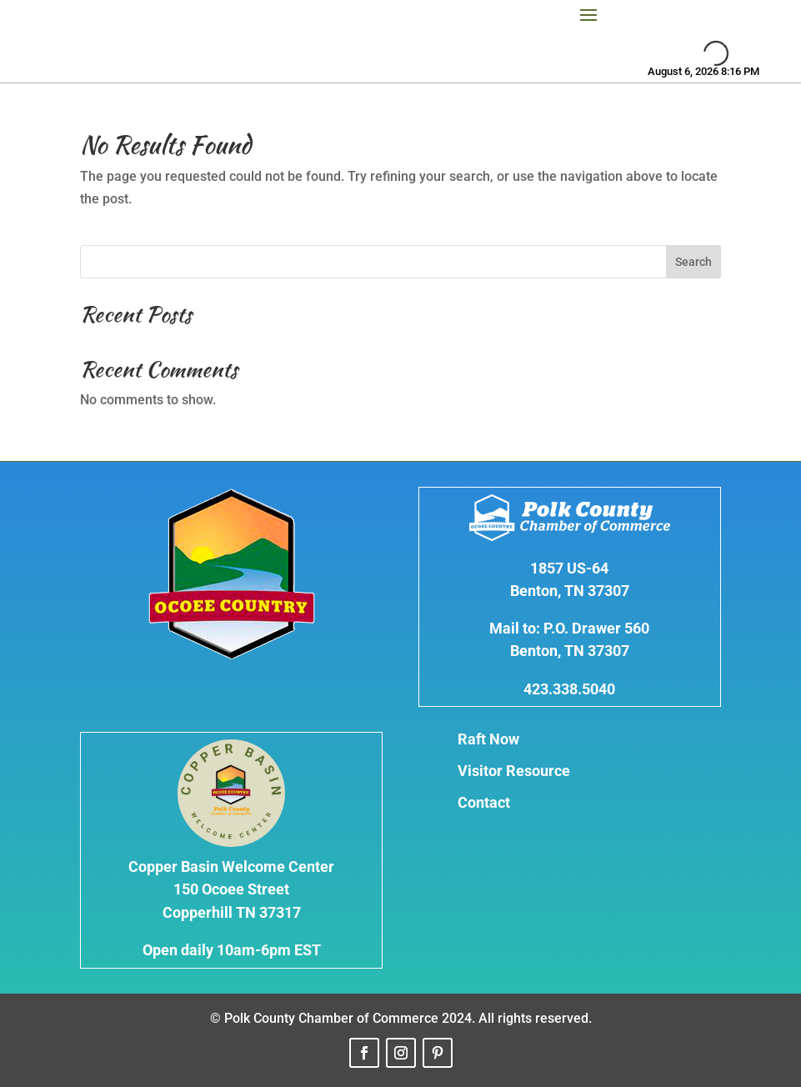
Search (693, 261)
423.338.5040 (569, 689)
